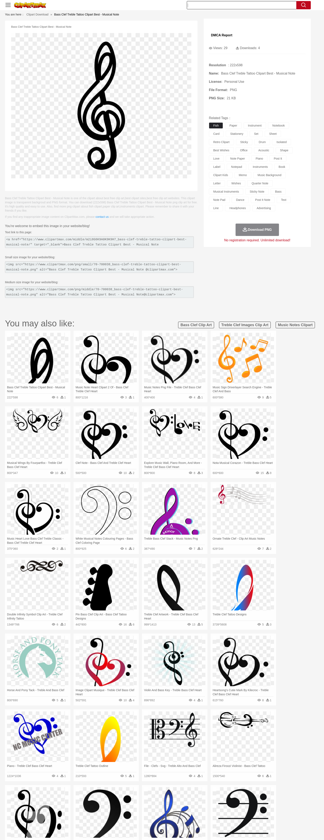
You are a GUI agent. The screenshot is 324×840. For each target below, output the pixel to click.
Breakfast (56, 820)
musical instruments (226, 191)
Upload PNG (276, 831)
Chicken (98, 802)
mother (93, 808)
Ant (55, 802)
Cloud (220, 795)
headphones (237, 208)
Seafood (141, 820)
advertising (264, 208)
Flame (124, 795)
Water (202, 795)
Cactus (88, 795)
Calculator (233, 814)
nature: (45, 795)
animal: (45, 801)
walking (147, 808)
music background (269, 175)
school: (45, 814)
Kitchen (167, 820)
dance (240, 199)
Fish (154, 802)
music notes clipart (295, 325)
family (83, 808)
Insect (185, 802)
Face (208, 808)
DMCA (260, 831)
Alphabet (219, 814)
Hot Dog (229, 820)
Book (79, 814)
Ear (130, 808)
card (216, 133)
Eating (196, 820)
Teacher (69, 814)
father (189, 808)
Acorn (56, 795)
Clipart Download (37, 14)
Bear (62, 802)
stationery (236, 133)
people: (45, 808)
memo (243, 175)
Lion (194, 802)
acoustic (263, 150)
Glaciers (135, 795)
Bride (73, 808)
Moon (169, 795)
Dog (116, 802)
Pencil (115, 814)
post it (278, 158)
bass (278, 191)
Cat (90, 802)
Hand (227, 808)
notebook (278, 125)
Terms (218, 831)
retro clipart (221, 142)
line (216, 208)
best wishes (221, 150)
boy (181, 808)
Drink (87, 820)
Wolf (260, 802)
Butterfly (80, 802)
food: (44, 820)
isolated (281, 142)
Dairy (67, 820)
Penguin (232, 802)
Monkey (203, 802)
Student (58, 814)
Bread (206, 820)
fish (216, 125)
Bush (211, 795)
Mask (56, 808)
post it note (262, 199)
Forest (237, 795)
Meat (117, 820)
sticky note (257, 191)
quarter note (260, 183)
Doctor (121, 808)
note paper (237, 158)
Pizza (187, 820)
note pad (219, 199)
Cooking (217, 820)
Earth (108, 795)
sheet (273, 133)
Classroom (91, 814)
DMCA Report (221, 35)
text (283, 199)
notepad (236, 166)
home (158, 808)
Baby (65, 808)
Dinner (177, 820)
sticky (244, 142)
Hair (166, 808)
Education (127, 814)
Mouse (214, 802)
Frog (161, 802)
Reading (104, 814)
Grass (146, 795)
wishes (236, 183)
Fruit (109, 820)
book (282, 166)
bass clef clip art (196, 325)
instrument (255, 125)
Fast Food (98, 820)
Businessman (107, 808)
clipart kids (220, 175)
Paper (199, 814)
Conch (98, 795)
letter (217, 183)
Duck (124, 802)
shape (284, 150)
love (216, 158)
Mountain (191, 795)
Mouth (199, 808)
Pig (223, 802)
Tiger (242, 802)
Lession (245, 814)
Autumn (66, 795)
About (207, 831)
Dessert (77, 820)
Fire (116, 795)
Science (188, 814)
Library (177, 814)
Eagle (133, 802)
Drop (228, 795)
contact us (102, 216)
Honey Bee (173, 802)
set (256, 133)
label (216, 166)
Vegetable (154, 820)
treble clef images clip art (244, 325)
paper (233, 125)
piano (259, 158)
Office (208, 814)
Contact (248, 831)
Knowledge (165, 814)
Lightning (157, 795)
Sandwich (128, 820)
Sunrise (179, 795)
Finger (217, 808)
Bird (70, 802)
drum (262, 142)
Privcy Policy (232, 831)
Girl (174, 808)
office (244, 150)
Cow (108, 802)
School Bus (142, 814)
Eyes (137, 808)
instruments (260, 166)
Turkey (252, 802)
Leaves (78, 795)
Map (153, 814)
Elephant (144, 802)
